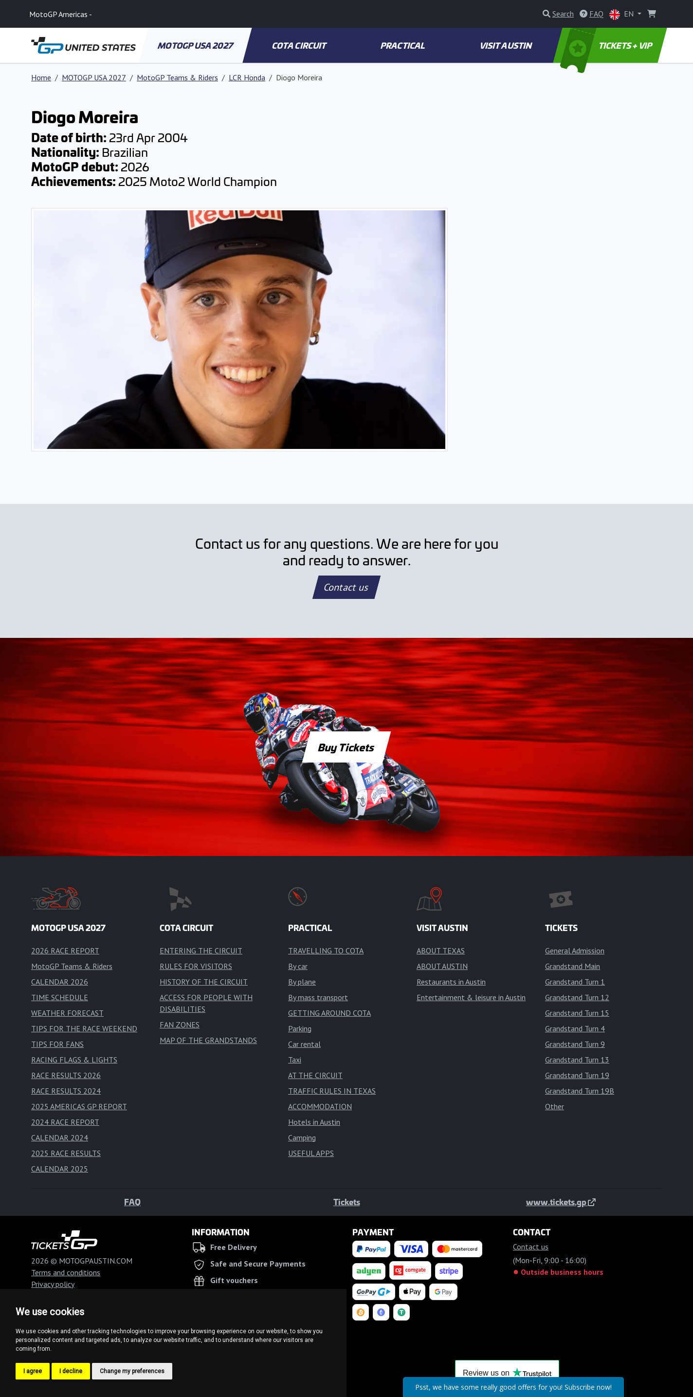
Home (41, 77)
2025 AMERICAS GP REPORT (79, 1106)
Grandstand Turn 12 (577, 997)
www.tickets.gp (561, 1202)
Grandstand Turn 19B (579, 1091)
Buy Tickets (346, 747)
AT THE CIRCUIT (315, 1075)
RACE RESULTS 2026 (66, 1075)
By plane (302, 982)
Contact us (346, 587)
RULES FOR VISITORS (196, 966)
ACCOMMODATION (320, 1106)
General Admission (574, 950)
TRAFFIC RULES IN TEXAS (332, 1091)
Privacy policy (52, 1284)
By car (298, 966)
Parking (299, 1028)
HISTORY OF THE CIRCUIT (204, 982)
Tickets (346, 1202)
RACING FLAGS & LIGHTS (74, 1059)
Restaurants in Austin (451, 982)
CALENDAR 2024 (59, 1137)
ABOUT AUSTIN (442, 966)
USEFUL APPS (311, 1153)
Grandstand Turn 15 (577, 1013)
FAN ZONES (180, 1024)
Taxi (294, 1059)
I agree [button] (32, 1371)
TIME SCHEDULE (59, 997)
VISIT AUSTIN (506, 45)
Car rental (304, 1044)
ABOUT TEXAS (441, 950)
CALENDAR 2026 (59, 982)
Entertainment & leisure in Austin (471, 997)
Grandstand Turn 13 (577, 1059)
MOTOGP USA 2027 (196, 45)
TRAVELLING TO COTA (326, 950)
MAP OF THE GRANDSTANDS (208, 1040)
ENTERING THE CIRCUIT (201, 950)
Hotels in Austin (314, 1122)
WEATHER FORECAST (67, 1013)
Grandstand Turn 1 (575, 982)
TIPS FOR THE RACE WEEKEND (84, 1028)
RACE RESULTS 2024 (66, 1091)
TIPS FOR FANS (57, 1044)
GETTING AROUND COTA (329, 1013)
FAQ (132, 1202)
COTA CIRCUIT (299, 45)
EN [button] (622, 14)
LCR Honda (247, 77)
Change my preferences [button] (132, 1371)
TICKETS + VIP (607, 45)
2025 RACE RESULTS (66, 1153)
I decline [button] (70, 1371)
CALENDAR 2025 (59, 1168)
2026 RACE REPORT (65, 950)
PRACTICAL (402, 45)
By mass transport (318, 997)
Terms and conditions (65, 1272)
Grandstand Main (572, 966)
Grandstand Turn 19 (577, 1075)
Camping (302, 1137)
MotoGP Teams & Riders (177, 77)
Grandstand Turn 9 (575, 1044)
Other (554, 1106)
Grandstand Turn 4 (575, 1028)
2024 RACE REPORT (65, 1122)
